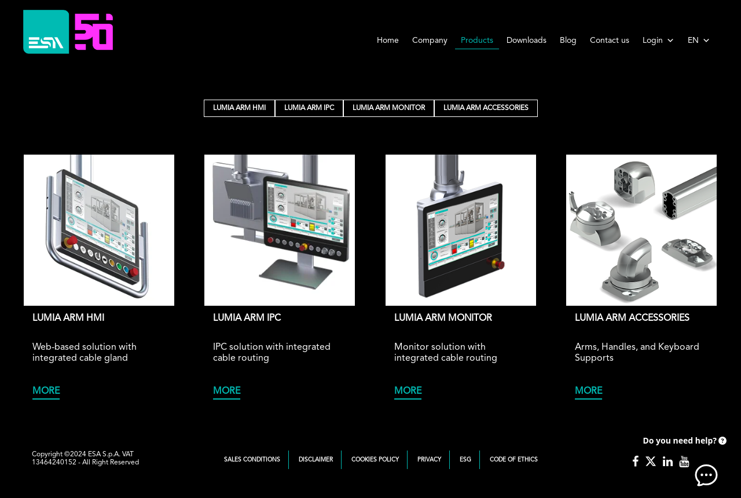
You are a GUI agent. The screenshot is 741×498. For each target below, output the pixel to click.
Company (429, 40)
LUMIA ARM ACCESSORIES (486, 108)
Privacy (429, 460)
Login (658, 40)
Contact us (609, 40)
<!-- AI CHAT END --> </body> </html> (683, 457)
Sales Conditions (252, 460)
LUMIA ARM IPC (309, 108)
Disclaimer (316, 460)
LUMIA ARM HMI (239, 108)
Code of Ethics (514, 460)
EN (699, 40)
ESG (465, 460)
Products (477, 40)
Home (388, 40)
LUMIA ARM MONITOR (389, 108)
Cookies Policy (375, 460)
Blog (568, 40)
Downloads (526, 40)
